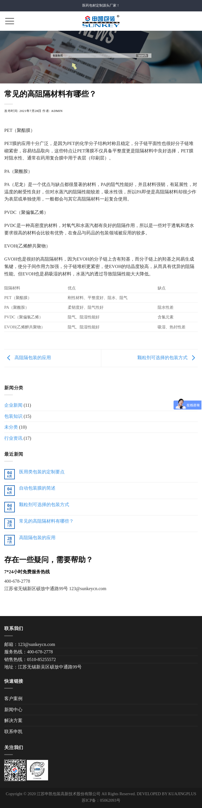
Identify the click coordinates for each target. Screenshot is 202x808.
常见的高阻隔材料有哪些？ (46, 521)
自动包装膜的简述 (37, 488)
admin (57, 110)
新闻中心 (13, 709)
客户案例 (13, 698)
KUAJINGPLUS (182, 793)
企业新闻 (13, 405)
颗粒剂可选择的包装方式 (167, 357)
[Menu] (9, 21)
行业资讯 (13, 438)
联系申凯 (13, 731)
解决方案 (13, 720)
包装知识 (13, 416)
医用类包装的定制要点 (42, 471)
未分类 (11, 427)
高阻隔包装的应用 (27, 357)
